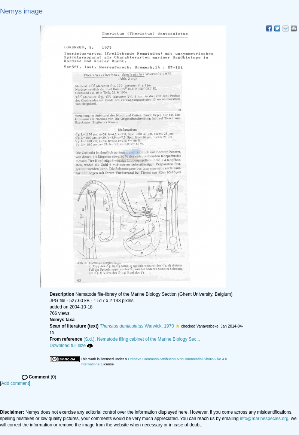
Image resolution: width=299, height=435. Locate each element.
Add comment (15, 383)
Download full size (71, 345)
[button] (177, 326)
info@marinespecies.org (264, 418)
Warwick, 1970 (137, 326)
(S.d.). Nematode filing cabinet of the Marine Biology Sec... (141, 339)
